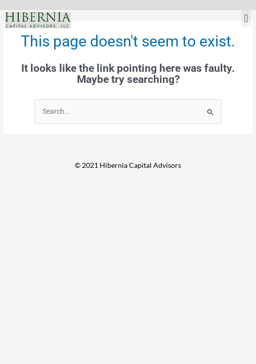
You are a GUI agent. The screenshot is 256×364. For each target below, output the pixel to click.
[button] (246, 18)
